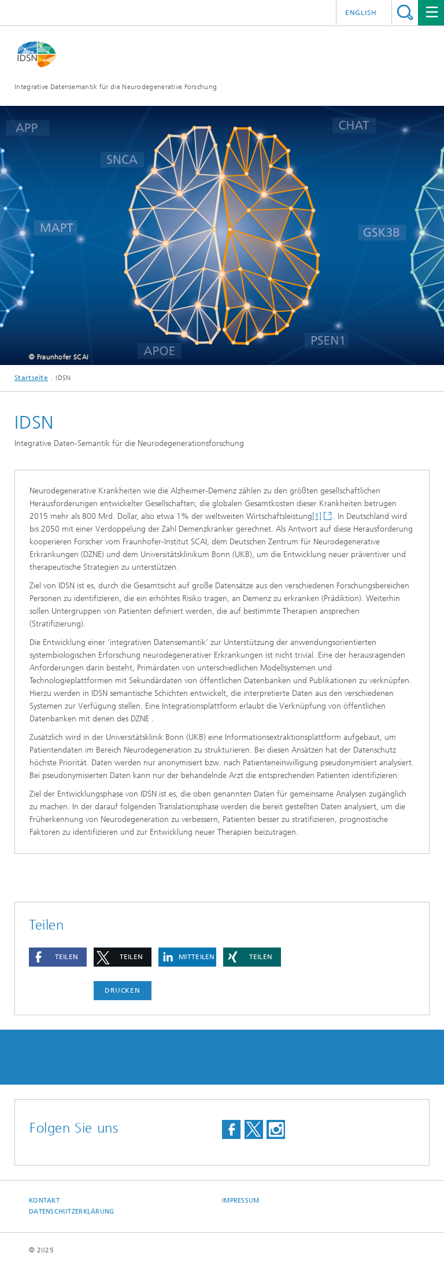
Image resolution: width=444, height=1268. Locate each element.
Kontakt (44, 1200)
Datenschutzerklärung (71, 1211)
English (361, 13)
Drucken (122, 990)
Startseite (31, 378)
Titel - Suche (405, 12)
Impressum (240, 1200)
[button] (58, 957)
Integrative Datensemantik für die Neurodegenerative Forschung (115, 87)
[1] (316, 516)
